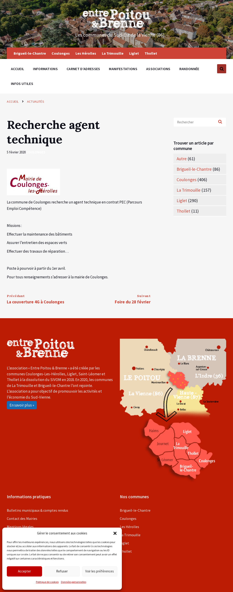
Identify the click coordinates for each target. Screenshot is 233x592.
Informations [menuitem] (45, 68)
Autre (182, 158)
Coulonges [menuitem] (61, 53)
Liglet (182, 200)
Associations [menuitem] (158, 68)
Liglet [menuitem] (134, 53)
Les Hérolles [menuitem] (85, 53)
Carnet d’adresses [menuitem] (83, 68)
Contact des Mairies (22, 518)
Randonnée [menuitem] (189, 68)
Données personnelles (73, 582)
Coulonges (35, 152)
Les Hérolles (129, 526)
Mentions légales (20, 526)
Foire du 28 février (132, 302)
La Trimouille (188, 190)
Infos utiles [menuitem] (22, 83)
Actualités (35, 101)
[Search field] (200, 122)
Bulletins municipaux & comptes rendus (37, 510)
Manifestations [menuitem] (123, 68)
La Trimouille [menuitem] (112, 53)
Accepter (24, 571)
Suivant (143, 296)
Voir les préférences (99, 571)
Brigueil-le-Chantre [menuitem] (30, 53)
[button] (115, 533)
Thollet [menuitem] (151, 53)
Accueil (13, 101)
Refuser (62, 571)
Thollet (183, 211)
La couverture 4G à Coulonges (35, 302)
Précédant (16, 296)
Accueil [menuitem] (17, 68)
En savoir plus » (22, 405)
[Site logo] (117, 26)
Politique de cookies (47, 582)
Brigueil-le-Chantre (194, 169)
